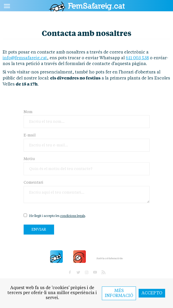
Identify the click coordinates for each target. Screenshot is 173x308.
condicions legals (72, 216)
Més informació (119, 293)
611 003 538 (137, 58)
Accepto (151, 293)
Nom (28, 112)
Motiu (29, 159)
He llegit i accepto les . (55, 216)
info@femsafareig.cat (25, 58)
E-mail (30, 135)
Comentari (33, 182)
